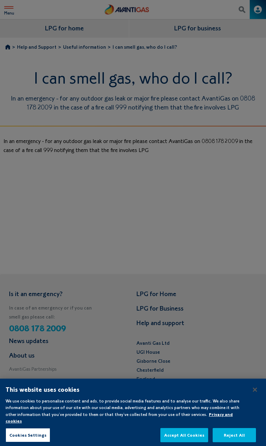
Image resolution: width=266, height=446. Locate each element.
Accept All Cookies (184, 437)
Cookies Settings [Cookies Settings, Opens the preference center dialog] (27, 437)
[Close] (255, 391)
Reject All (234, 437)
